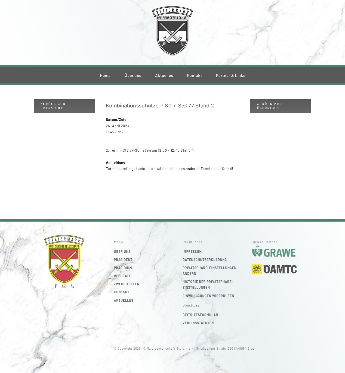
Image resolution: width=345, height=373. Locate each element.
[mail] (64, 284)
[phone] (73, 284)
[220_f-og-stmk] (172, 6)
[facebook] (56, 284)
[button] (214, 270)
